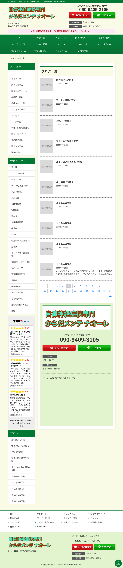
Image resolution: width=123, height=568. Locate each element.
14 (51, 291)
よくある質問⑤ (63, 203)
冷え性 (14, 167)
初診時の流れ (104, 38)
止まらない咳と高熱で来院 (69, 162)
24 (110, 291)
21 (93, 291)
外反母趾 (15, 198)
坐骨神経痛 (16, 286)
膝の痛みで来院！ (65, 80)
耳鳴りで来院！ (63, 121)
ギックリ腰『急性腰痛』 (20, 254)
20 (87, 291)
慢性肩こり (17, 179)
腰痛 (13, 311)
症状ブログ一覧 (18, 44)
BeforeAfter (83, 51)
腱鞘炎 (14, 247)
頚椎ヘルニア (17, 268)
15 (57, 291)
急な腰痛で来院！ (65, 182)
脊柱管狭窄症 (17, 299)
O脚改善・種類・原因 (20, 262)
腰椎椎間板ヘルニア (20, 305)
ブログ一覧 (40, 38)
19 (81, 291)
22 (99, 291)
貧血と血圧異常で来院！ (68, 141)
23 (104, 291)
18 (75, 291)
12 (110, 286)
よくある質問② (63, 264)
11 (104, 286)
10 (99, 286)
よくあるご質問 (40, 44)
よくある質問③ (63, 244)
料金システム (61, 38)
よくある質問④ (63, 223)
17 (69, 291)
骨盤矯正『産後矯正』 (21, 241)
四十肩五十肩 (17, 292)
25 (110, 296)
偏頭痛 (14, 280)
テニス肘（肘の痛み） (21, 186)
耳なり (14, 216)
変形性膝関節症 (18, 274)
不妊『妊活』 (17, 192)
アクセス (61, 44)
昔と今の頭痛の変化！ (67, 100)
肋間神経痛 (16, 204)
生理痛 (14, 228)
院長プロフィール (83, 38)
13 (45, 291)
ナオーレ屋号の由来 (104, 44)
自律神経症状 (17, 222)
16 (63, 291)
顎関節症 (15, 210)
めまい (14, 234)
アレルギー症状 (18, 173)
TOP (19, 38)
